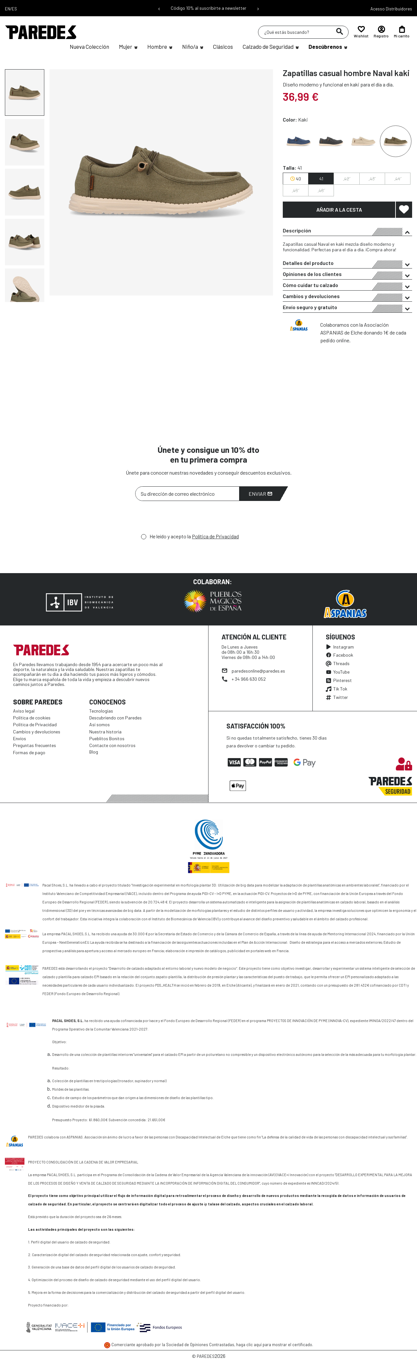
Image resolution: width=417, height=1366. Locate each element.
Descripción (347, 231)
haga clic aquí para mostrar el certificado (274, 1344)
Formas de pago (29, 752)
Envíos (19, 738)
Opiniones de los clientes (347, 275)
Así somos (99, 724)
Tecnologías (101, 710)
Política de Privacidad (215, 536)
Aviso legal (24, 710)
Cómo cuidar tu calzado (347, 286)
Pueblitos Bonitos (106, 738)
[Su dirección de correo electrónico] (187, 494)
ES (14, 8)
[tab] (347, 230)
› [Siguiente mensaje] (258, 8)
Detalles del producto (347, 264)
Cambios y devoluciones (347, 297)
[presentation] (184, 519)
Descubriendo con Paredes (115, 717)
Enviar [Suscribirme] (260, 494)
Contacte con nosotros (112, 745)
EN (7, 8)
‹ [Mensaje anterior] (159, 8)
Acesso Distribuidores (391, 8)
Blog (93, 752)
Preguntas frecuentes (34, 745)
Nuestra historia (105, 731)
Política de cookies (31, 717)
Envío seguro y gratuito (347, 308)
